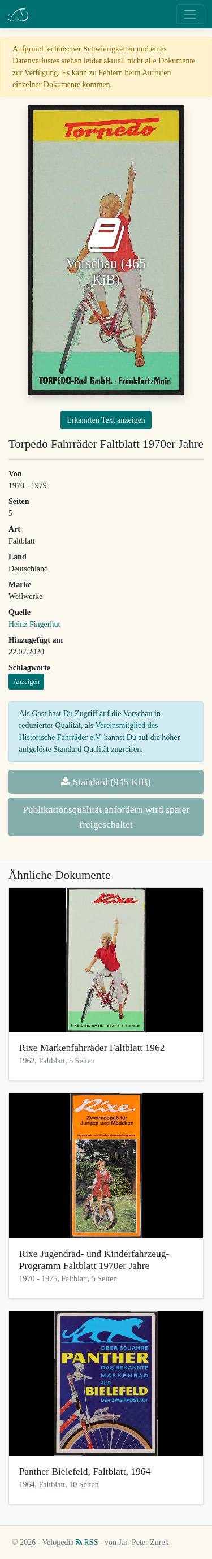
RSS (87, 1542)
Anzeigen (26, 682)
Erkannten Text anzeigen (106, 420)
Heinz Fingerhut (34, 624)
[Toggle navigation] (190, 14)
